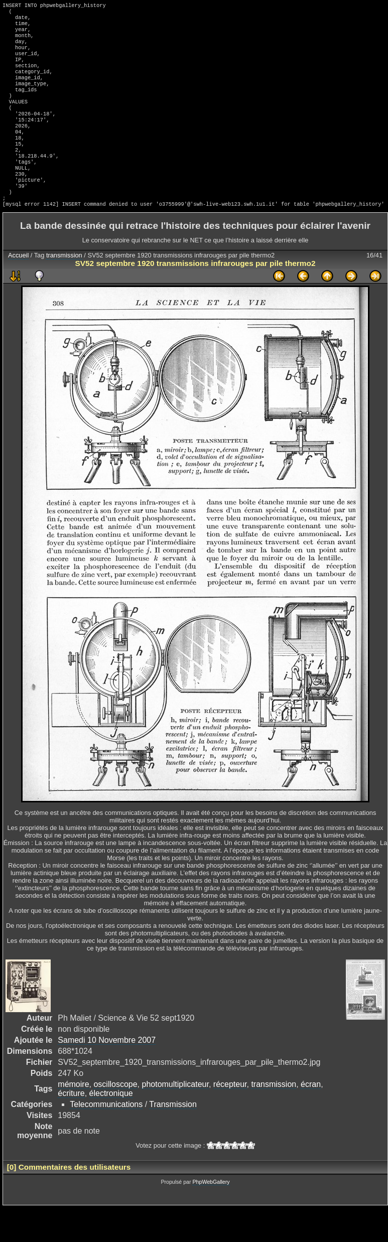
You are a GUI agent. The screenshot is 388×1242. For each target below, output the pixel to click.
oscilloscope (115, 1118)
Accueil (18, 289)
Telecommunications (106, 1138)
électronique (111, 1127)
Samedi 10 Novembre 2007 (107, 1074)
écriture (71, 1127)
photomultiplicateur (175, 1118)
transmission (64, 289)
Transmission (173, 1138)
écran (311, 1118)
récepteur (230, 1118)
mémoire (73, 1118)
